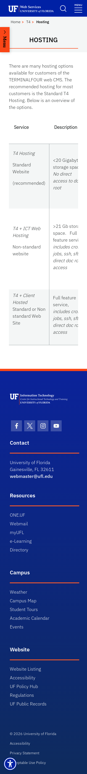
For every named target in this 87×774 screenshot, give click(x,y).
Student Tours (24, 609)
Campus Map (23, 601)
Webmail (19, 524)
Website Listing (25, 669)
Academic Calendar (29, 618)
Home (16, 21)
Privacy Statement (24, 753)
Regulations (22, 695)
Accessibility (22, 678)
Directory (19, 550)
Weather (18, 592)
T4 (28, 21)
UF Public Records (28, 704)
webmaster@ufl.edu (31, 476)
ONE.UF (17, 515)
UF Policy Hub (24, 686)
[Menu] (78, 8)
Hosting (42, 21)
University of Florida (40, 733)
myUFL (17, 532)
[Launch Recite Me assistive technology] (10, 763)
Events (17, 627)
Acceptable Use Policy (28, 762)
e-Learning (21, 541)
